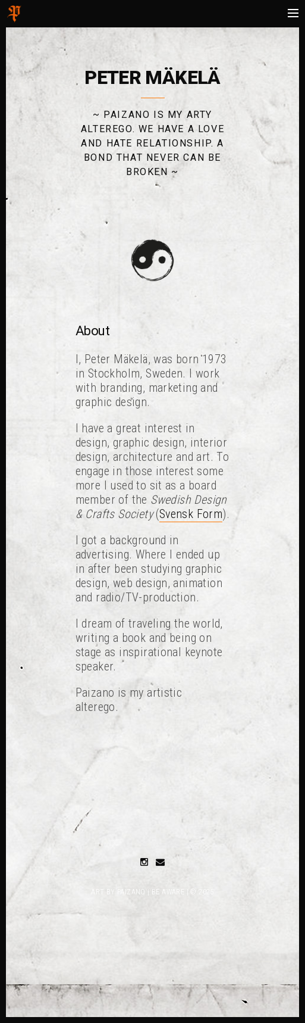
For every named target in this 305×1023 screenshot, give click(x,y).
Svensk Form (190, 514)
